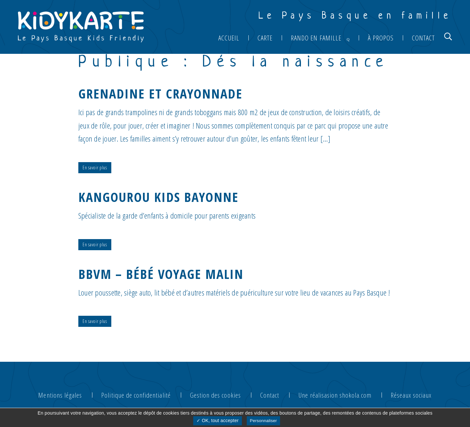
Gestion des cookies (215, 395)
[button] (448, 36)
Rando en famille (316, 37)
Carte (265, 37)
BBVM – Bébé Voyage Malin (160, 274)
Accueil (228, 37)
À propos (380, 37)
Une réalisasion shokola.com (334, 395)
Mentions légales (60, 395)
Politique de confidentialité (135, 395)
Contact (423, 37)
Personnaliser (263, 420)
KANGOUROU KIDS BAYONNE (158, 197)
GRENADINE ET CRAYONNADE (160, 93)
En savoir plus (95, 167)
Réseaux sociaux (411, 395)
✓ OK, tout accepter (217, 420)
